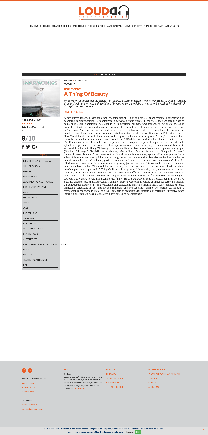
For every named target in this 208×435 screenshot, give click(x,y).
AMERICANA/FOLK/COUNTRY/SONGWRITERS (40, 244)
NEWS (127, 26)
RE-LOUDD (45, 26)
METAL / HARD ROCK (33, 228)
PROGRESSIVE (30, 213)
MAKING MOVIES (115, 26)
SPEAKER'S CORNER (61, 26)
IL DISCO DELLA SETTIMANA (37, 161)
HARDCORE (28, 218)
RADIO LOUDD (79, 26)
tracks (152, 378)
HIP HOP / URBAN (31, 166)
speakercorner (114, 378)
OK (138, 432)
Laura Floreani (28, 383)
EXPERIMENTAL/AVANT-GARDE (38, 182)
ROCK (26, 249)
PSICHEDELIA (29, 223)
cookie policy (128, 432)
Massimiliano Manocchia (32, 409)
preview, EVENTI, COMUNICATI (164, 374)
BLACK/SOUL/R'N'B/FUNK (35, 260)
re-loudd (111, 374)
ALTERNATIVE (30, 239)
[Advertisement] (104, 51)
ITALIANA (28, 254)
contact (153, 382)
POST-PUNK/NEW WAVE (35, 187)
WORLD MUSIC (30, 176)
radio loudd (113, 382)
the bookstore (114, 387)
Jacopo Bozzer (28, 391)
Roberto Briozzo (29, 387)
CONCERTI (137, 26)
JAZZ (25, 208)
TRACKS (148, 26)
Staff (66, 369)
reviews (110, 369)
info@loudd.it (80, 388)
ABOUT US (170, 26)
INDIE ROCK (29, 171)
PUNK (26, 192)
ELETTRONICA (30, 197)
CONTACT (159, 26)
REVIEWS (34, 26)
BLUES (26, 202)
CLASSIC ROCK (30, 234)
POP (25, 265)
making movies (156, 369)
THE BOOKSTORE (96, 26)
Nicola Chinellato (74, 112)
